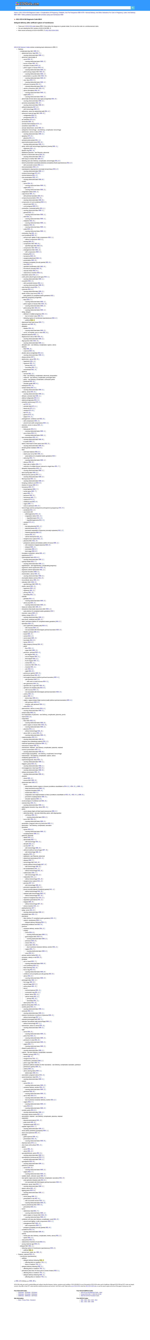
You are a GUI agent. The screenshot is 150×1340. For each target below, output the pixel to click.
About (19, 1332)
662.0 (32, 1007)
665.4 (32, 198)
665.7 (35, 501)
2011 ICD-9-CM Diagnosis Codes (29, 12)
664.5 (31, 499)
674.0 (30, 139)
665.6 (35, 497)
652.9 (43, 77)
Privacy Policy (25, 1332)
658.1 (38, 405)
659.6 (42, 115)
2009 (19, 1327)
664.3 (35, 643)
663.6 (31, 247)
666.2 (32, 560)
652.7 (33, 985)
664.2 (35, 675)
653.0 (41, 73)
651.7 (57, 478)
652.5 (46, 454)
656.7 (35, 343)
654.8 (44, 641)
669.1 (30, 798)
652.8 (38, 105)
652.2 (69, 166)
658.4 (30, 124)
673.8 (27, 422)
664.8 (37, 692)
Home (16, 12)
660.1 (41, 56)
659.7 (41, 330)
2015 (56, 30)
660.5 (40, 323)
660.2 (42, 62)
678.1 (33, 1172)
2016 (82, 1332)
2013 (50, 30)
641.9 (57, 164)
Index (22, 1324)
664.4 (30, 652)
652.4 (35, 170)
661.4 (32, 151)
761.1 (43, 1294)
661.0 (45, 340)
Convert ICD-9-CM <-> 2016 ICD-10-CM (91, 1326)
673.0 (32, 122)
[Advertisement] (51, 39)
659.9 (33, 596)
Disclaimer (33, 1332)
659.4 (35, 776)
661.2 (34, 179)
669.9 (36, 51)
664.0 (40, 200)
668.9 (34, 128)
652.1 (40, 168)
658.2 (54, 326)
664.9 (30, 639)
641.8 (32, 548)
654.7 (30, 96)
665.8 (32, 332)
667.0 (35, 109)
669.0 (31, 359)
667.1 (38, 1043)
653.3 (29, 234)
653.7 (38, 54)
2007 (32, 1327)
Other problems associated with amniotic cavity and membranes (43, 15)
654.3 (36, 588)
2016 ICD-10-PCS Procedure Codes (90, 1327)
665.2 (39, 435)
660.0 (42, 79)
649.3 (35, 196)
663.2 (43, 207)
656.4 (40, 300)
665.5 (36, 648)
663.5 (31, 1271)
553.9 (31, 1286)
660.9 (34, 802)
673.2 (38, 412)
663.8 (39, 251)
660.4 (35, 393)
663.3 (40, 245)
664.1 (30, 664)
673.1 (38, 126)
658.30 (31, 1313)
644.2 (58, 637)
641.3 (37, 526)
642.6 (30, 395)
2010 (32, 1326)
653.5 (32, 81)
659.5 (33, 120)
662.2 (34, 1009)
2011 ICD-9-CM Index (91, 1318)
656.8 (28, 357)
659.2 (35, 484)
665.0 (35, 716)
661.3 (34, 937)
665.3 (41, 130)
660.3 (31, 452)
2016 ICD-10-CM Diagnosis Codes (89, 1324)
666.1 (54, 149)
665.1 (30, 713)
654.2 (41, 952)
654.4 (47, 113)
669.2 (44, 762)
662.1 (34, 1005)
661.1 (37, 143)
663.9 (33, 241)
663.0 (35, 211)
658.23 (18, 1313)
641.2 (31, 141)
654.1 (38, 486)
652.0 (67, 814)
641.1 (38, 539)
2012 (46, 30)
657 (32, 366)
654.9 (40, 68)
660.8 (39, 458)
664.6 (58, 645)
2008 (26, 1327)
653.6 (36, 571)
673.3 (30, 424)
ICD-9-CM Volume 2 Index (22, 47)
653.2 (28, 221)
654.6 (30, 60)
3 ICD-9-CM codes (30, 26)
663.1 (33, 209)
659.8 (37, 599)
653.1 (42, 213)
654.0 (37, 66)
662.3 (44, 321)
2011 (26, 1326)
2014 (53, 30)
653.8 (32, 226)
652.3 (30, 288)
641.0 (40, 749)
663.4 (29, 271)
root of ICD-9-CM (75, 1318)
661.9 (34, 64)
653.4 (55, 173)
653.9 (35, 349)
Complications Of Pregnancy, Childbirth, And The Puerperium (62, 12)
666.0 (36, 111)
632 (52, 303)
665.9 (40, 162)
